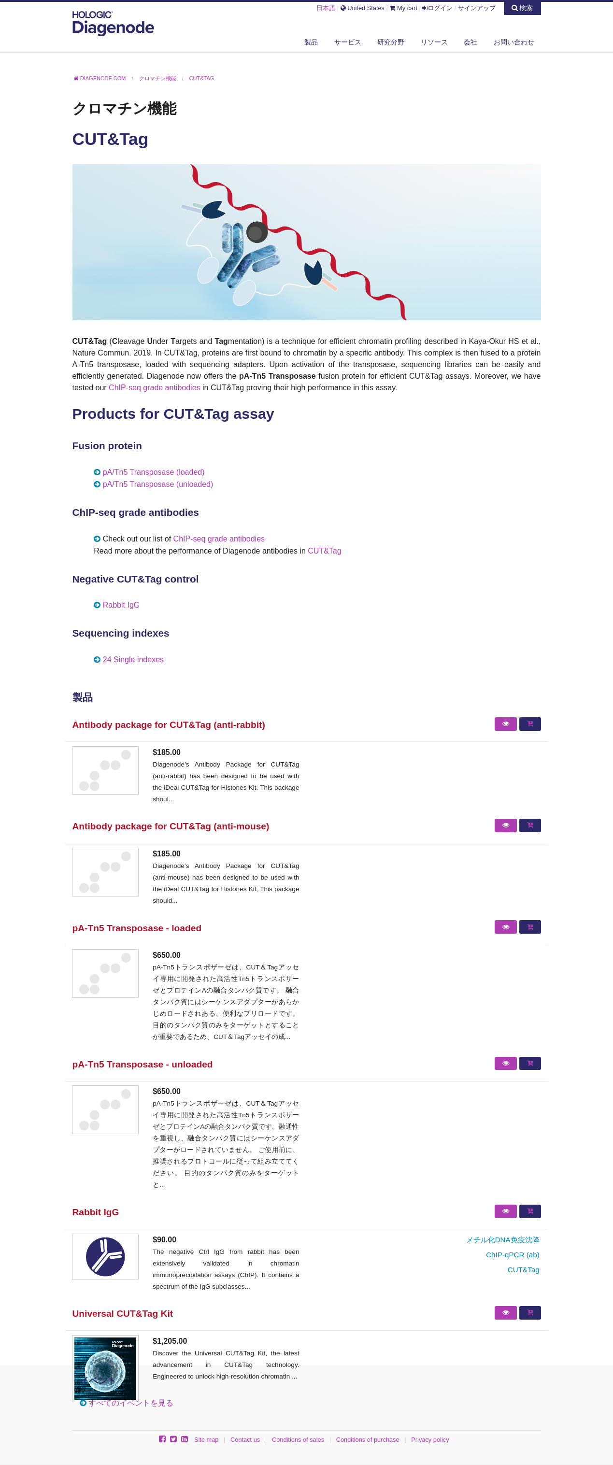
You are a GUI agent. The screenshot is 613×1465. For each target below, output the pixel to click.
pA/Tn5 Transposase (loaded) (154, 472)
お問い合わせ (514, 42)
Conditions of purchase (367, 1439)
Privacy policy (430, 1439)
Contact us (245, 1439)
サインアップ (477, 8)
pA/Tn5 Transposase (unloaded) (158, 484)
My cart (403, 8)
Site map (206, 1439)
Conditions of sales (298, 1439)
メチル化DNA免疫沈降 (503, 1240)
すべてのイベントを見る (130, 1403)
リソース (434, 42)
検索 (522, 8)
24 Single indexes (133, 659)
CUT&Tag (324, 551)
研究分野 (390, 42)
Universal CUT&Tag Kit (122, 1314)
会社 (470, 42)
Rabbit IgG (121, 605)
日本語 (325, 8)
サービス (347, 42)
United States (363, 8)
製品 (311, 42)
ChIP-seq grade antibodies (154, 388)
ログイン (437, 8)
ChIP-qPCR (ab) (513, 1255)
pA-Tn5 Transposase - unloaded (142, 1064)
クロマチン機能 (124, 108)
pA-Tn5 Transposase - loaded (137, 928)
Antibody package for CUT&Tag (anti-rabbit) (168, 725)
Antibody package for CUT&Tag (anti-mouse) (171, 826)
